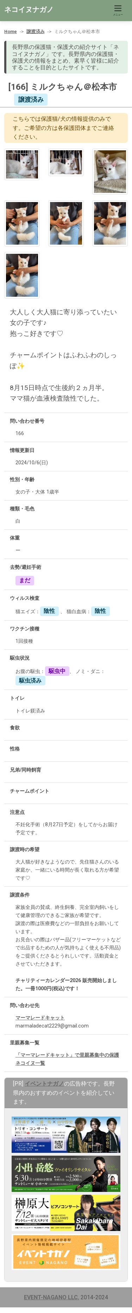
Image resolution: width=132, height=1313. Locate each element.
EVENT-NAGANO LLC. (51, 1297)
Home (10, 31)
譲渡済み (35, 31)
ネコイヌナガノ (29, 9)
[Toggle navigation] (118, 10)
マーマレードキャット (40, 1018)
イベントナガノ (44, 1083)
